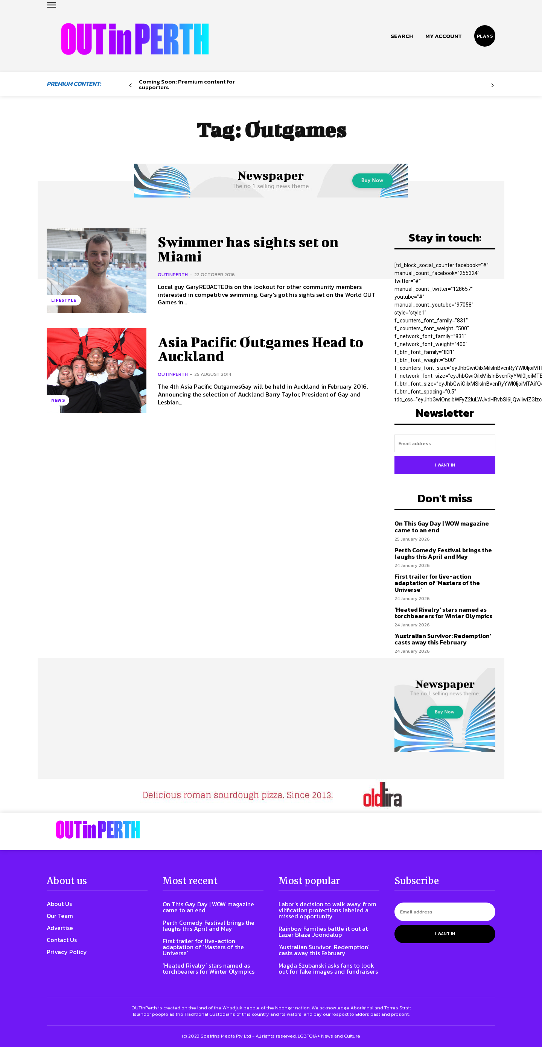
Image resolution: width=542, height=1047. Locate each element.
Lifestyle (63, 300)
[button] (402, 36)
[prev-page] (130, 85)
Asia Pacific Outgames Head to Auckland (263, 349)
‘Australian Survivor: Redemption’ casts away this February (442, 639)
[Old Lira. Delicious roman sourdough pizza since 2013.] (271, 796)
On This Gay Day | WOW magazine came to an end (441, 527)
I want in (445, 465)
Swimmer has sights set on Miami (250, 249)
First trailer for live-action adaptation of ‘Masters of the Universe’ (437, 583)
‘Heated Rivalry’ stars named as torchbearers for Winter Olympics (443, 613)
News (58, 400)
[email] (444, 443)
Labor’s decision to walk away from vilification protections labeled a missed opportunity (327, 910)
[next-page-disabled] (492, 85)
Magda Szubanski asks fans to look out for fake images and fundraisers (328, 968)
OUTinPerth (173, 274)
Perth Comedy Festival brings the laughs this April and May (443, 553)
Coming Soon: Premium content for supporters (187, 84)
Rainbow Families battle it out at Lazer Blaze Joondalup (323, 931)
